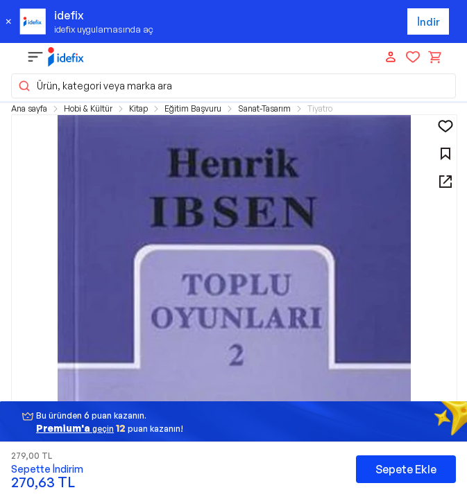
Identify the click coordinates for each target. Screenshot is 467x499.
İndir (428, 21)
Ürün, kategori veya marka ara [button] (94, 86)
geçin (75, 428)
